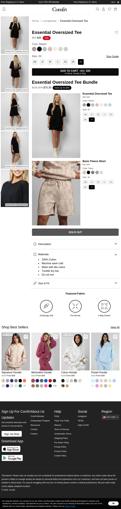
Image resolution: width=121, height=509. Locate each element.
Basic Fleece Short (94, 161)
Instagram (82, 416)
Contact (34, 429)
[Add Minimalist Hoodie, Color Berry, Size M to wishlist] (55, 336)
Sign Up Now (11, 434)
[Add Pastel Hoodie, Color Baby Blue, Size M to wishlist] (115, 336)
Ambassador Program (40, 421)
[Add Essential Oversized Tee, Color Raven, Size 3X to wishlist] (116, 32)
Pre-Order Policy (61, 443)
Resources (35, 425)
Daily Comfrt (83, 425)
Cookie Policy (60, 456)
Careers (34, 434)
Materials (75, 254)
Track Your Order (61, 421)
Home (35, 20)
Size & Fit (75, 283)
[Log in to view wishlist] (109, 9)
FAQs (56, 416)
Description (75, 244)
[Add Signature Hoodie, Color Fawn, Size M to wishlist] (26, 336)
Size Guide (112, 56)
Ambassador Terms (62, 434)
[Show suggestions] (110, 417)
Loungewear (49, 20)
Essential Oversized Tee (97, 93)
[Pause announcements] (118, 2)
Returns (57, 425)
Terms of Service (61, 429)
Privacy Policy (60, 451)
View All (114, 327)
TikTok (81, 421)
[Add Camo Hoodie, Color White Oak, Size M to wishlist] (85, 336)
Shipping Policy (61, 438)
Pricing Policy (60, 447)
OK (113, 503)
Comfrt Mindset (37, 416)
